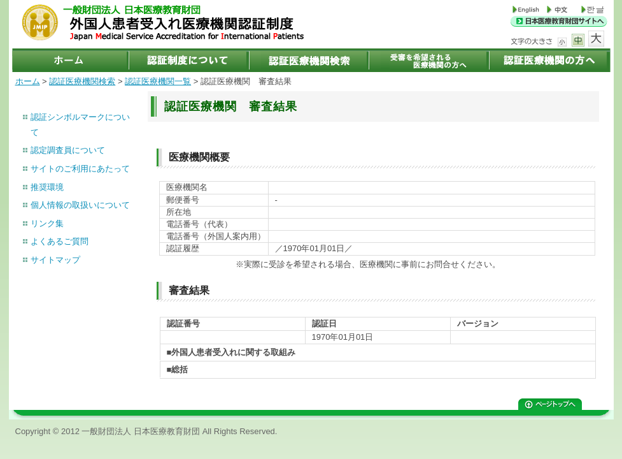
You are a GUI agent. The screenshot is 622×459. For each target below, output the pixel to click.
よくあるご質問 (59, 241)
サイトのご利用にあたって (80, 168)
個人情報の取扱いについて (80, 205)
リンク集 (47, 223)
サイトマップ (55, 260)
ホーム (27, 81)
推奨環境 (47, 187)
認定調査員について (68, 150)
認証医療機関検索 (82, 81)
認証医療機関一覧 (158, 81)
